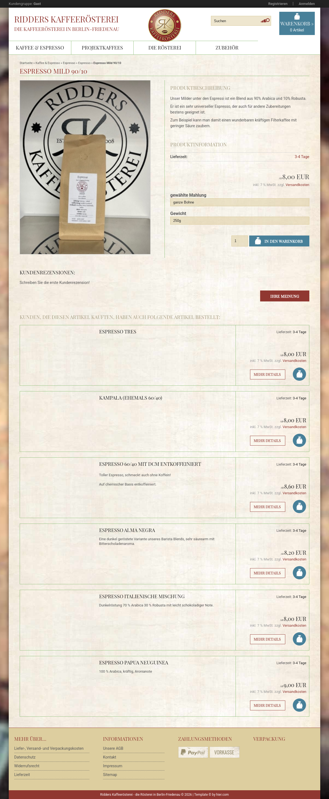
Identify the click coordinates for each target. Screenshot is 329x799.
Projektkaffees (102, 47)
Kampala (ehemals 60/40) (130, 397)
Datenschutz (25, 757)
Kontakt (109, 757)
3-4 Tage (302, 157)
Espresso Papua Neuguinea (133, 662)
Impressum (112, 766)
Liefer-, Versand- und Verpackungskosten (49, 748)
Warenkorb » (297, 26)
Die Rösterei (164, 47)
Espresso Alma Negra (127, 530)
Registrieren (277, 4)
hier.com (222, 795)
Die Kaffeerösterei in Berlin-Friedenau (66, 29)
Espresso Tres (117, 331)
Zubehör (227, 47)
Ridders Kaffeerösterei (66, 19)
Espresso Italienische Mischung (142, 596)
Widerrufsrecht (26, 766)
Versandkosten (297, 185)
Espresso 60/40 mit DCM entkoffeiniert (150, 464)
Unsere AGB (113, 748)
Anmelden (307, 4)
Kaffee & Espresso (40, 47)
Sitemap (110, 774)
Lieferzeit (22, 774)
